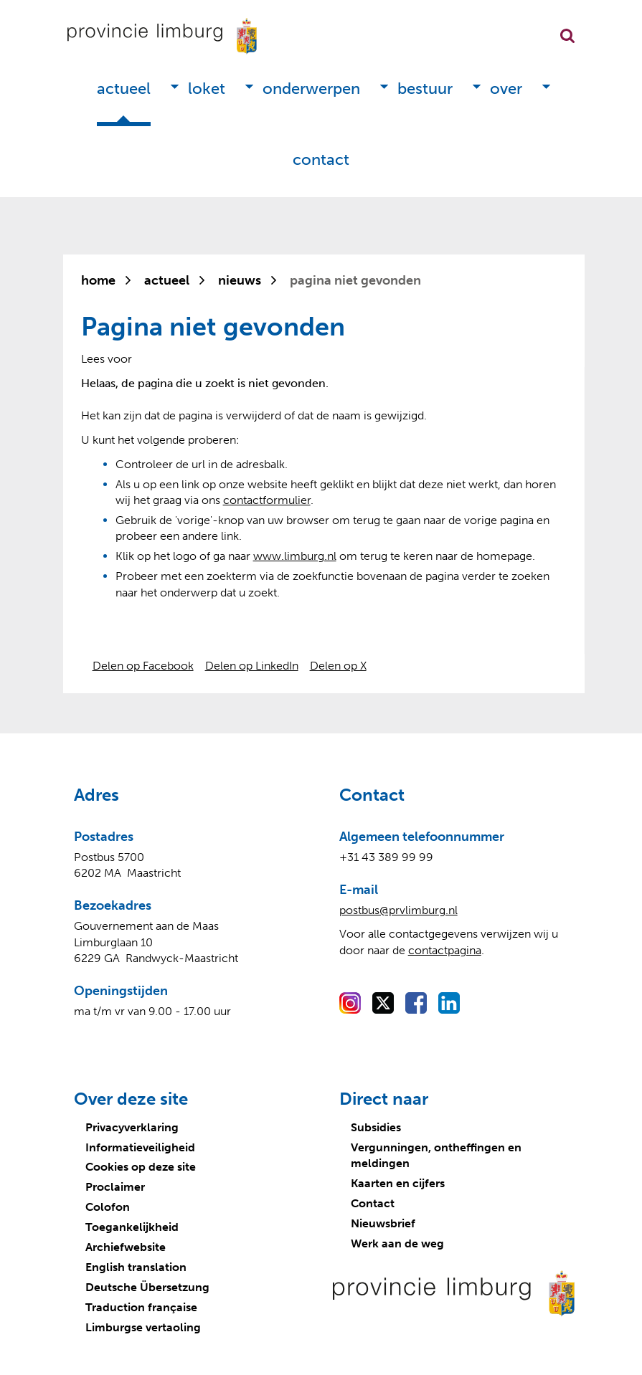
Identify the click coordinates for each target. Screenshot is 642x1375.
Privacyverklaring (132, 1127)
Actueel (124, 88)
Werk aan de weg (397, 1243)
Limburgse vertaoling (143, 1327)
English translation (136, 1267)
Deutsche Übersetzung (147, 1287)
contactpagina (444, 950)
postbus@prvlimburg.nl (398, 910)
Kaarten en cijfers (398, 1183)
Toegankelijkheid (132, 1227)
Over (506, 88)
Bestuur (425, 88)
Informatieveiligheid (140, 1147)
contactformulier (267, 500)
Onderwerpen (311, 88)
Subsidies (376, 1127)
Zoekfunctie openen (567, 36)
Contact (321, 159)
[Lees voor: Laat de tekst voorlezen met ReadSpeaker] (106, 359)
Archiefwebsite (125, 1247)
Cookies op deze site (140, 1167)
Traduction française (141, 1307)
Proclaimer (115, 1187)
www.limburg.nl (294, 556)
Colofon (107, 1207)
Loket (206, 88)
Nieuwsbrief (383, 1223)
